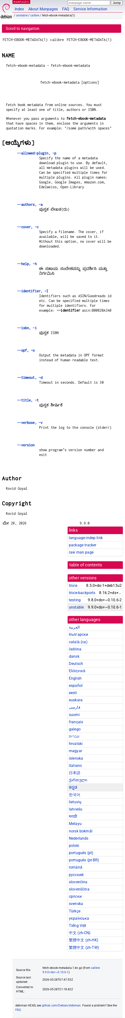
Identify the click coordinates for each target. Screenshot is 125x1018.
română (75, 867)
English (75, 678)
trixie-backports (82, 592)
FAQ (65, 9)
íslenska (76, 758)
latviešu (75, 809)
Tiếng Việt (77, 925)
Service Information (90, 9)
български (78, 634)
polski (74, 845)
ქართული (78, 780)
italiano (75, 765)
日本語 (74, 772)
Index (19, 9)
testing (75, 600)
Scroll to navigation (22, 28)
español (76, 685)
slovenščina (79, 889)
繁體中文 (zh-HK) (83, 940)
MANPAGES (21, 1)
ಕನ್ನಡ (73, 787)
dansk (74, 656)
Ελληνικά (77, 671)
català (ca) (78, 642)
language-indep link (86, 538)
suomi (74, 714)
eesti (73, 692)
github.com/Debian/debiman (61, 1005)
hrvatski (76, 743)
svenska (76, 903)
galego (75, 729)
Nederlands (79, 838)
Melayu (75, 823)
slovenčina (78, 882)
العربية (74, 627)
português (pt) (81, 853)
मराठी (73, 816)
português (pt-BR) (84, 860)
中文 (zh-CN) (80, 933)
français (76, 722)
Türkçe (74, 911)
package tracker (82, 545)
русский (76, 874)
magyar (75, 751)
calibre (34, 15)
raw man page (81, 552)
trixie (73, 585)
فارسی (74, 707)
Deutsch (76, 663)
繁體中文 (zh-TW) (84, 947)
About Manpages (43, 9)
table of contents (85, 565)
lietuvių (75, 802)
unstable (22, 15)
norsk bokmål (80, 831)
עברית (74, 736)
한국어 (74, 794)
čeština (75, 649)
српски (75, 896)
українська (79, 918)
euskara (76, 700)
